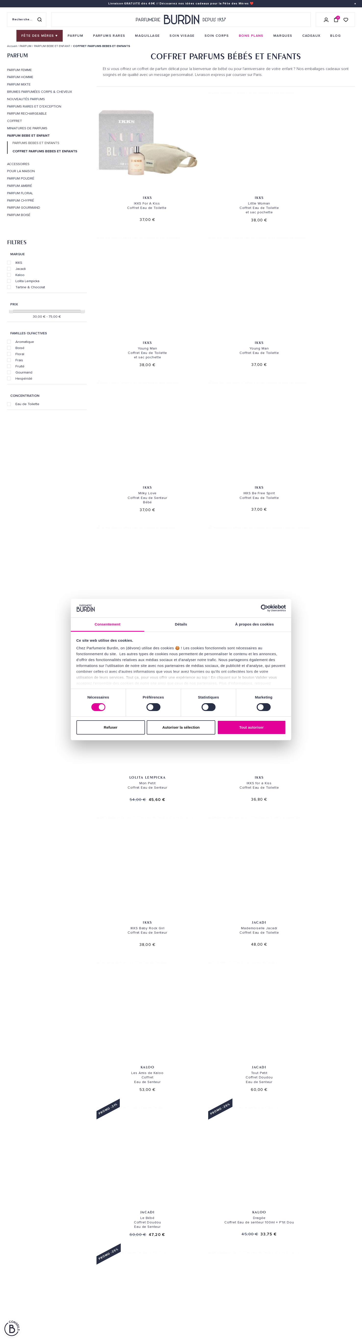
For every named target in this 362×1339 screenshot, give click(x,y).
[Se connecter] (326, 19)
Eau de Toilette (27, 404)
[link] (39, 36)
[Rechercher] (39, 19)
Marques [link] (74, 1266)
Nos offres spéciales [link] (86, 1304)
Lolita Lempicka (27, 281)
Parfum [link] (73, 1236)
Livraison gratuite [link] (38, 1190)
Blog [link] (71, 1289)
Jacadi (20, 268)
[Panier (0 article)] (336, 19)
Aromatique (24, 341)
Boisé (19, 348)
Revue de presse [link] (200, 1294)
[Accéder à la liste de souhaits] (346, 19)
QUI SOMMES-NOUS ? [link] (22, 1250)
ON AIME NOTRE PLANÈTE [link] (25, 1320)
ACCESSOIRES (18, 164)
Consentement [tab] (107, 624)
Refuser (111, 727)
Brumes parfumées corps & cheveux (39, 92)
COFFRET (14, 121)
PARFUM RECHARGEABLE (27, 113)
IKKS (18, 262)
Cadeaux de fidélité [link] (324, 1190)
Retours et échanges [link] (145, 1243)
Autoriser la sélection (181, 727)
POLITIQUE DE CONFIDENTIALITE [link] (31, 1307)
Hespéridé (23, 378)
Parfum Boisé (18, 215)
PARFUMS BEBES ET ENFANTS (35, 143)
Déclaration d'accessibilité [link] (150, 1319)
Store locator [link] (199, 1302)
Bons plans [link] (77, 1274)
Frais (19, 360)
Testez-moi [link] (135, 1279)
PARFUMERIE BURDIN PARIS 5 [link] (208, 1253)
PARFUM (17, 55)
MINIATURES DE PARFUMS (27, 128)
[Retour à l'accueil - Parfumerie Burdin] (181, 19)
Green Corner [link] (79, 1281)
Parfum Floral (20, 193)
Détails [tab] (181, 624)
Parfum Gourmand (23, 207)
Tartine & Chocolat (30, 287)
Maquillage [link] (77, 1258)
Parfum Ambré (19, 186)
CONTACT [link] (134, 1312)
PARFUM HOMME (20, 77)
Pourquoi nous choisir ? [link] (88, 1319)
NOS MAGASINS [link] (201, 1223)
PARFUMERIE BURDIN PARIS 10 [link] (209, 1236)
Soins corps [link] (77, 1251)
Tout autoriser (251, 727)
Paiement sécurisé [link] (252, 1190)
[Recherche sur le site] (26, 19)
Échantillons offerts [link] (109, 1190)
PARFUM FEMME (19, 70)
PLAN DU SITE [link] (77, 1296)
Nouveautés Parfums (26, 99)
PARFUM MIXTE (19, 84)
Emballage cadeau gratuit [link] (181, 1190)
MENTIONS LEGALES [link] (30, 1313)
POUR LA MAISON (21, 171)
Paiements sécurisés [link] (144, 1251)
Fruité (19, 366)
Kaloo (19, 275)
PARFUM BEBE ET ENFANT (28, 135)
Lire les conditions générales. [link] (267, 1273)
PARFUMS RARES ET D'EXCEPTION (34, 106)
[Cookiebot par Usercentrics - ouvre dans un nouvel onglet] (264, 608)
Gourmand (23, 372)
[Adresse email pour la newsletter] (300, 1256)
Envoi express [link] (158, 1236)
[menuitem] (39, 36)
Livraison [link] (134, 1236)
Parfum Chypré (20, 200)
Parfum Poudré (20, 178)
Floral (19, 354)
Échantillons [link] (138, 1271)
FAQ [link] (129, 1299)
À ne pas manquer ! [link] (83, 1312)
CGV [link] (10, 1313)
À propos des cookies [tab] (254, 624)
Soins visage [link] (78, 1243)
